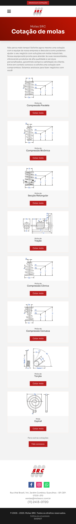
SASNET (38, 518)
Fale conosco (38, 444)
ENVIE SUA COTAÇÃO (38, 3)
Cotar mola (38, 113)
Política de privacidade (40, 516)
